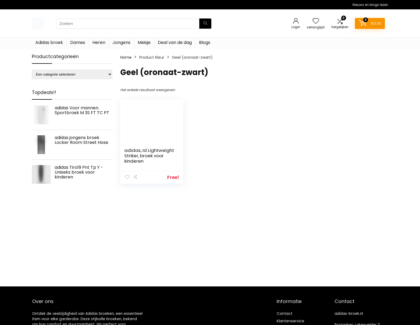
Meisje (144, 42)
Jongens (121, 42)
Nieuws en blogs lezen (370, 4)
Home (126, 57)
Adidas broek (49, 42)
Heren (98, 42)
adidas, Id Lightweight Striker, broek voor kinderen (149, 155)
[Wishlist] (316, 21)
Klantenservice (290, 321)
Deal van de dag (175, 42)
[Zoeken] (205, 23)
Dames (77, 42)
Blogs (204, 42)
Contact (284, 313)
